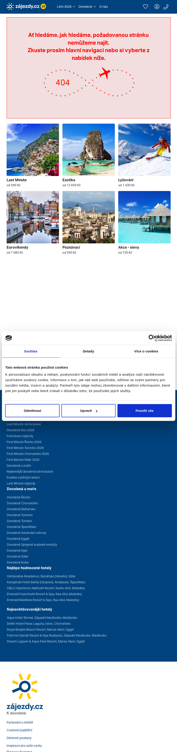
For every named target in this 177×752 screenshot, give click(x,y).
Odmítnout (32, 411)
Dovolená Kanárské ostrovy (26, 533)
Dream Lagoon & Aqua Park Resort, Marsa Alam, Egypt (46, 641)
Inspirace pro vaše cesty (24, 745)
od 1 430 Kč (126, 185)
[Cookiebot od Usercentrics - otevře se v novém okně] (152, 337)
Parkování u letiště (20, 722)
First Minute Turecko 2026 (25, 448)
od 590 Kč (14, 185)
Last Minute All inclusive (24, 424)
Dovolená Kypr (17, 550)
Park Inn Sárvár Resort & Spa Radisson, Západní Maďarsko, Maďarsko (56, 635)
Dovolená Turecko (20, 515)
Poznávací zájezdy (20, 436)
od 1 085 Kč (15, 252)
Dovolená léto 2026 (20, 430)
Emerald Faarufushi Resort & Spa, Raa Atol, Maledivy (44, 594)
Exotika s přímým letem (23, 477)
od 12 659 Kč (71, 185)
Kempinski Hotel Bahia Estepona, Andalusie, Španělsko (46, 582)
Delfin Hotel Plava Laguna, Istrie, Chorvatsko (39, 623)
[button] (66, 6)
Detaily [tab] (88, 351)
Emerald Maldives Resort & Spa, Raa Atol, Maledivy (43, 600)
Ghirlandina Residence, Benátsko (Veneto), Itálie (41, 576)
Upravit (88, 411)
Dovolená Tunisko (19, 521)
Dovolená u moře (19, 465)
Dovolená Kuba (18, 562)
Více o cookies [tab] (146, 351)
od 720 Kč (125, 252)
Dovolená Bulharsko (21, 509)
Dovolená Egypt (18, 538)
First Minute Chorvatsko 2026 (28, 454)
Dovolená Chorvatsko (22, 503)
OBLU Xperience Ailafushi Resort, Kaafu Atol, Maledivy (46, 588)
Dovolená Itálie (17, 556)
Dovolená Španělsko (21, 527)
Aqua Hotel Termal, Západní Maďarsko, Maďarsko (42, 617)
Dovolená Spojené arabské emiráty (32, 544)
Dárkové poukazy (19, 738)
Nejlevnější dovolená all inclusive (30, 471)
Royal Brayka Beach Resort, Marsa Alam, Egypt (40, 629)
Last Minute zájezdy (21, 483)
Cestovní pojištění (19, 730)
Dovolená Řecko (18, 497)
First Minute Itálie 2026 (23, 459)
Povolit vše (145, 411)
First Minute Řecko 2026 (24, 442)
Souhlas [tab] (30, 351)
